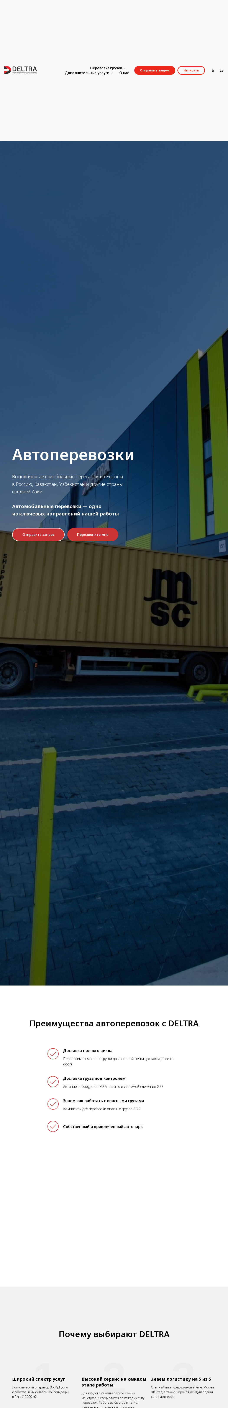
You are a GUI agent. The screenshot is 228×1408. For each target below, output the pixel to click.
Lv (222, 70)
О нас (124, 72)
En (213, 70)
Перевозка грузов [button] (106, 68)
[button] (38, 534)
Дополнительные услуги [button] (87, 72)
